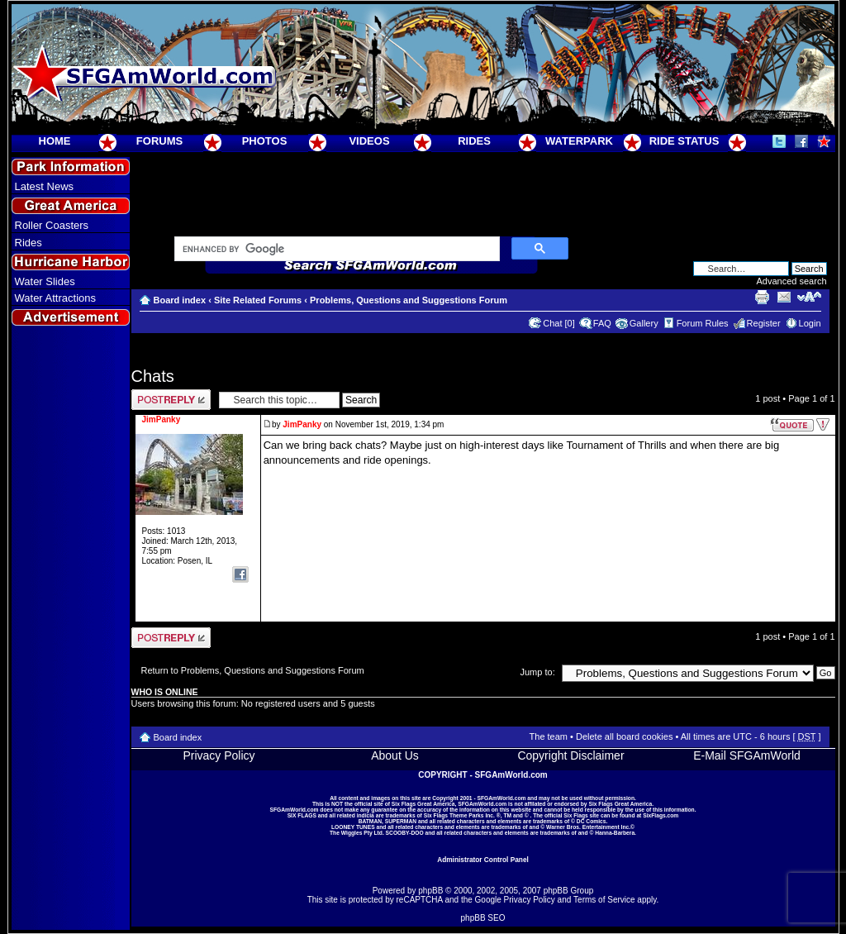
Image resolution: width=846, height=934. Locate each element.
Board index (180, 300)
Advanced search (792, 281)
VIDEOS (369, 141)
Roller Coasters (52, 225)
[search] (335, 249)
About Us (395, 755)
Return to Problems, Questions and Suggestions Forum (252, 670)
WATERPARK (579, 141)
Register (764, 323)
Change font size (809, 296)
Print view (762, 296)
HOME (55, 141)
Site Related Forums (258, 300)
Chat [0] (559, 323)
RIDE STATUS (684, 141)
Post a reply (171, 399)
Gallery (644, 323)
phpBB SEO (483, 917)
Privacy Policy (218, 755)
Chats (152, 376)
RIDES (474, 141)
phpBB (430, 890)
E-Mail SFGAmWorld (747, 755)
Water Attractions (56, 298)
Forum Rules (703, 323)
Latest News (44, 186)
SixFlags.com (660, 815)
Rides (28, 242)
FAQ (602, 323)
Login (810, 323)
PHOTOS (265, 141)
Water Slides (45, 281)
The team (549, 736)
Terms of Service (603, 899)
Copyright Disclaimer (570, 755)
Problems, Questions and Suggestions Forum (408, 300)
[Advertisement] (70, 629)
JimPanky (302, 424)
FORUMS (159, 141)
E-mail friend (784, 296)
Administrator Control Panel (483, 859)
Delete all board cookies (624, 736)
